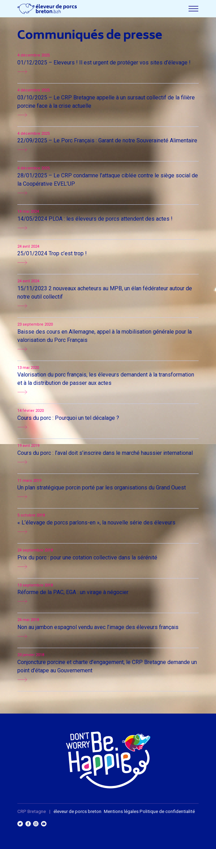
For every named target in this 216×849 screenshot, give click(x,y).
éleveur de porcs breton (77, 811)
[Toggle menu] (193, 8)
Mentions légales (121, 811)
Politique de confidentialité (167, 811)
